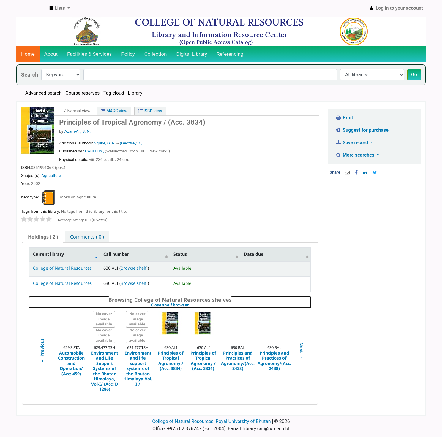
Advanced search (43, 93)
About (51, 54)
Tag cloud (113, 93)
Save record (352, 142)
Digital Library (191, 54)
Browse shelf (134, 268)
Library (135, 93)
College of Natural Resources (62, 268)
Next (301, 351)
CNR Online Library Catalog (31, 8)
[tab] (43, 237)
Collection (155, 54)
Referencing (230, 54)
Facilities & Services (89, 54)
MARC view (114, 111)
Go (414, 74)
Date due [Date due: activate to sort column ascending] (253, 254)
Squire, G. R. (105, 143)
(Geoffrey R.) (131, 143)
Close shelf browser (190, 305)
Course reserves (82, 93)
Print (344, 117)
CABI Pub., (95, 151)
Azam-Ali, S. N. (77, 131)
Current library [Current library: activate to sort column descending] (48, 254)
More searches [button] (355, 155)
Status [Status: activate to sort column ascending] (180, 254)
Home (28, 54)
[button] (59, 8)
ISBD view (150, 111)
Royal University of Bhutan (243, 421)
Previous (41, 351)
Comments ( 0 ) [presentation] (87, 236)
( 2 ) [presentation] (43, 236)
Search (29, 74)
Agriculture (51, 175)
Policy (128, 54)
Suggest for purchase (362, 130)
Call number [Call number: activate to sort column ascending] (116, 254)
